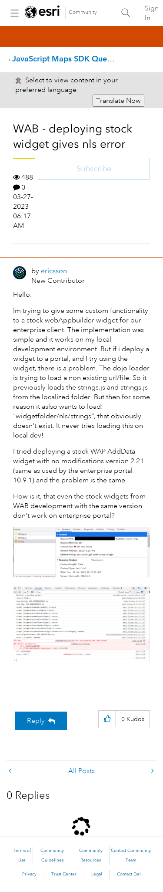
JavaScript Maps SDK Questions (70, 58)
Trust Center (64, 874)
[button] (81, 552)
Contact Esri (129, 874)
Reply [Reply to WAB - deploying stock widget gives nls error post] (36, 720)
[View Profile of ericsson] (54, 271)
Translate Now (118, 100)
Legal (96, 874)
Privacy (29, 874)
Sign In (152, 13)
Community (83, 12)
